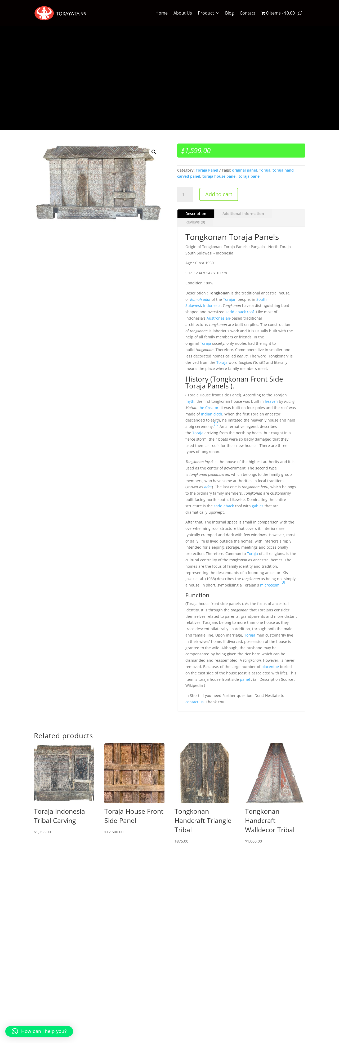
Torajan (230, 299)
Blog (229, 13)
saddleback (224, 505)
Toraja (264, 170)
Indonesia (212, 305)
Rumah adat (200, 299)
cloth (217, 414)
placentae (270, 666)
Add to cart (218, 194)
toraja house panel (219, 176)
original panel (244, 170)
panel (245, 679)
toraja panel (250, 176)
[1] (216, 423)
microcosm (269, 585)
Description (195, 213)
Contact (247, 13)
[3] (282, 582)
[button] (154, 152)
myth (189, 401)
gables (258, 505)
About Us (182, 13)
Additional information (243, 213)
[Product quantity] (185, 194)
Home (161, 13)
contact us (194, 701)
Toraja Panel (207, 170)
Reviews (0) (195, 222)
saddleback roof (240, 311)
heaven (271, 401)
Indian (206, 414)
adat (208, 486)
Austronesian (218, 318)
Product (206, 13)
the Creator (208, 407)
